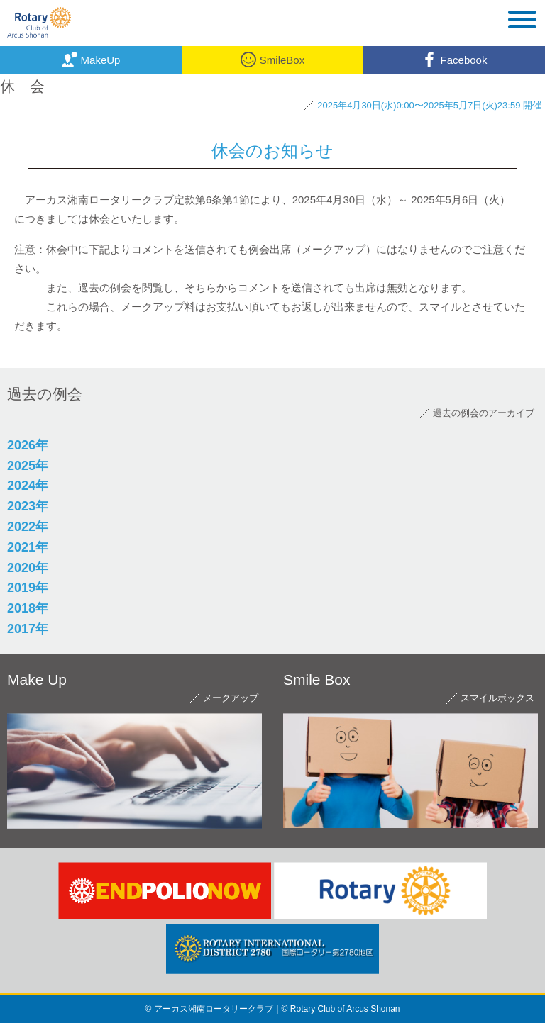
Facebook (455, 59)
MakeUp (91, 59)
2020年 (27, 568)
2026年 (27, 445)
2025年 (27, 466)
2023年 (27, 506)
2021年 (27, 547)
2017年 (27, 629)
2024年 (27, 486)
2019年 (27, 588)
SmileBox (272, 59)
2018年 (27, 608)
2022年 (27, 527)
